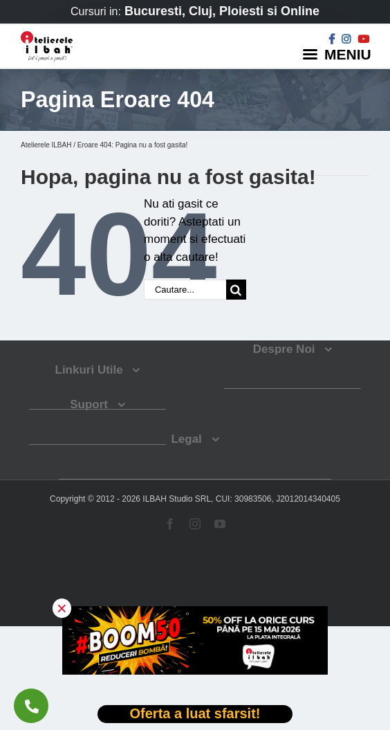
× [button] (62, 608)
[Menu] (338, 53)
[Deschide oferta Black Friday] (195, 714)
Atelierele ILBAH (46, 145)
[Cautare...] (185, 290)
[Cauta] (236, 290)
